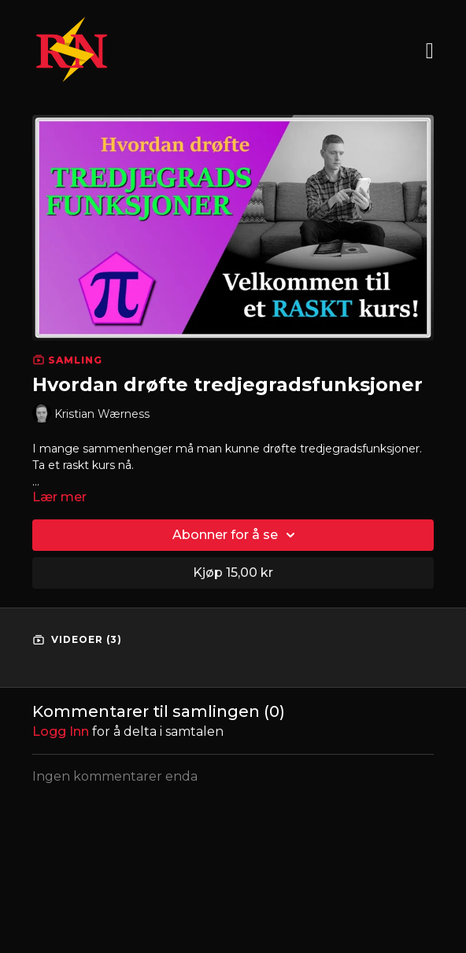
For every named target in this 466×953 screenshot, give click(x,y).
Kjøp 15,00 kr (233, 572)
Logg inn (60, 731)
